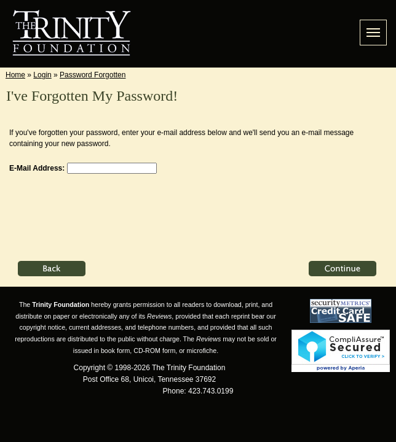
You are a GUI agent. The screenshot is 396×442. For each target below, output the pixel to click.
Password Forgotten (92, 75)
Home (15, 75)
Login (42, 75)
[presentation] (102, 211)
